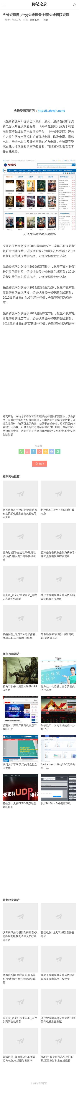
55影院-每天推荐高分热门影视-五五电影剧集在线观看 (58, 1045)
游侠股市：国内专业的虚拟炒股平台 (58, 713)
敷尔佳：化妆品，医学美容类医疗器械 (58, 674)
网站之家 (26, 430)
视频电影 (34, 19)
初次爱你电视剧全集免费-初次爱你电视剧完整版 (58, 583)
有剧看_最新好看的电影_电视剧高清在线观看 (20, 583)
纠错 (46, 19)
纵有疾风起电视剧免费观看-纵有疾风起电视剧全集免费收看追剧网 (20, 500)
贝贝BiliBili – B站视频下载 (58, 789)
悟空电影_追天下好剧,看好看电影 (58, 498)
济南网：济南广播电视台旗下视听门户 (20, 713)
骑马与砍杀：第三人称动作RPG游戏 (20, 674)
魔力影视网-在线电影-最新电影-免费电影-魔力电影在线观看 (20, 542)
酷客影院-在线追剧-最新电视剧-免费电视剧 (58, 622)
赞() (39, 463)
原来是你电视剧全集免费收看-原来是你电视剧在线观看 (58, 540)
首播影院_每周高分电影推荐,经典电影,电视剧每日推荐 (20, 622)
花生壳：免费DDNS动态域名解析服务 (20, 791)
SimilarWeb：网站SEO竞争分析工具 (58, 752)
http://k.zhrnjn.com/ (51, 110)
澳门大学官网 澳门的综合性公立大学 (20, 752)
